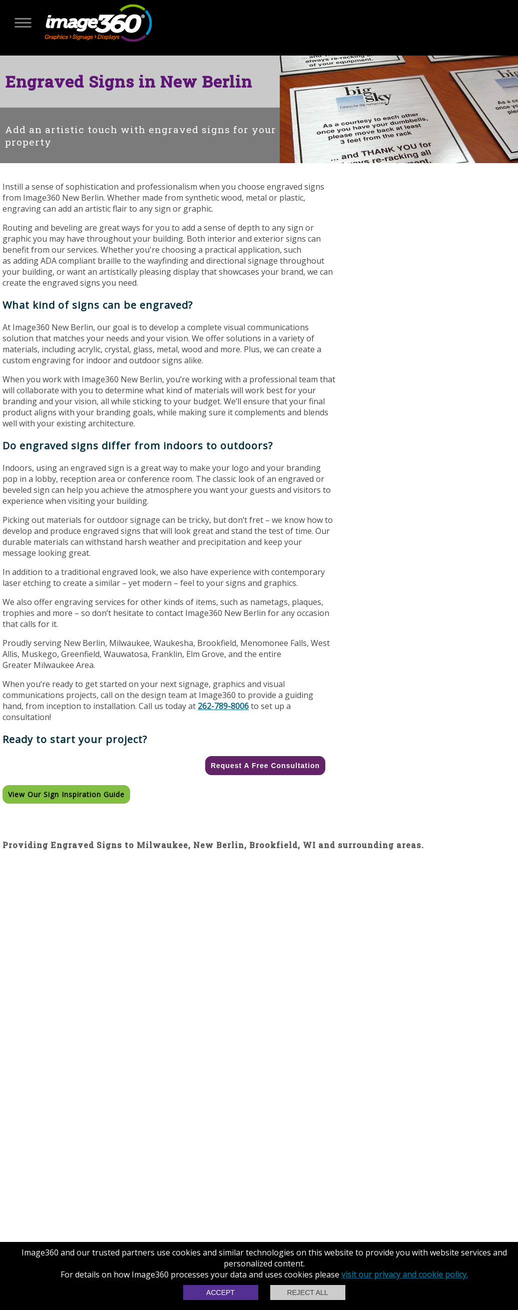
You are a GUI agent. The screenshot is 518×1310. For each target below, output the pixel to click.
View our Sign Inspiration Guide (66, 794)
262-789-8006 (223, 706)
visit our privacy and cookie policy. (404, 1274)
